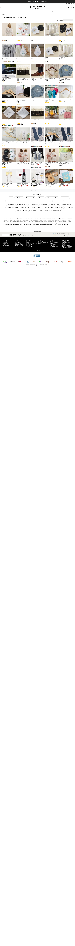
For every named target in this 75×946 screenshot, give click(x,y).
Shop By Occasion (6, 240)
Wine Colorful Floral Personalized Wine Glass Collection (23, 37)
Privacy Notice (31, 235)
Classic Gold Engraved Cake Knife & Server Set (8, 142)
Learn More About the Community (64, 236)
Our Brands (52, 241)
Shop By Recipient (6, 241)
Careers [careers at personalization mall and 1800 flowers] (51, 243)
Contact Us (17, 240)
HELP (40, 265)
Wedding (51, 11)
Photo (1, 11)
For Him (17, 11)
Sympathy (56, 11)
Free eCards (64, 244)
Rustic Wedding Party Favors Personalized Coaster (51, 184)
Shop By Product (6, 242)
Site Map (4, 244)
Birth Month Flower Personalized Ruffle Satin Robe (22, 163)
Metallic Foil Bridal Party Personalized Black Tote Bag (22, 79)
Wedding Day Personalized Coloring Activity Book (64, 184)
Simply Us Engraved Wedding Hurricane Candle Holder (51, 120)
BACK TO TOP (37, 231)
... (13, 61)
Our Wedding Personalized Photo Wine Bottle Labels (22, 184)
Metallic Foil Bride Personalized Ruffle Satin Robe (8, 37)
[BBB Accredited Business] (36, 256)
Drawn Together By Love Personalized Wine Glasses (36, 184)
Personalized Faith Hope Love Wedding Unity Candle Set (22, 142)
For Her (13, 11)
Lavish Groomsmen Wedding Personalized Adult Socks (37, 163)
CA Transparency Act (54, 246)
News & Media (53, 244)
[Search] (13, 8)
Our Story (40, 240)
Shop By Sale (5, 243)
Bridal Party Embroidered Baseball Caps (7, 163)
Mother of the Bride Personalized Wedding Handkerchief (7, 121)
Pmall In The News (41, 243)
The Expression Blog (66, 245)
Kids (24, 11)
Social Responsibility (54, 242)
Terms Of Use (29, 246)
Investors (52, 245)
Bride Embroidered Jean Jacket (37, 99)
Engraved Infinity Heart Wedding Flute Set (7, 184)
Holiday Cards (45, 11)
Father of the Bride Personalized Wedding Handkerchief (23, 120)
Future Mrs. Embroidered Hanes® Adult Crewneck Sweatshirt (64, 121)
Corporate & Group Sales (43, 242)
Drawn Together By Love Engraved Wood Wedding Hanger (50, 142)
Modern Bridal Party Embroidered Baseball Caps (36, 37)
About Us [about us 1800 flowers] (52, 240)
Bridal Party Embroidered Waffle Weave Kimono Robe (51, 100)
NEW (69, 11)
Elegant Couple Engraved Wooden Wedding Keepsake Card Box (65, 163)
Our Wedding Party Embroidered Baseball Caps (22, 100)
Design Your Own (63, 11)
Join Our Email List (18, 241)
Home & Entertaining (36, 11)
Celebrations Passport (19, 244)
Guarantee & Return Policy (31, 243)
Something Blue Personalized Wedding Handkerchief (37, 58)
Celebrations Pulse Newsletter (66, 241)
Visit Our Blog (41, 241)
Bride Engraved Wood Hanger (65, 99)
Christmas (29, 11)
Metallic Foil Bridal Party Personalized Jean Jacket (64, 79)
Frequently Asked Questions (29, 245)
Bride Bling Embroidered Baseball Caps (50, 58)
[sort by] (68, 20)
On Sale (73, 11)
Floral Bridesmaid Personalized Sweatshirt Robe (8, 58)
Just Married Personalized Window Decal (7, 79)
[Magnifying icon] (23, 8)
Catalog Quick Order (19, 245)
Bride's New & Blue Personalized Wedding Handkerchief (23, 58)
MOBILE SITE (36, 265)
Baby (21, 11)
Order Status (17, 242)
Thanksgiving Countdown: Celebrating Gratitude (67, 247)
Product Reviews (6, 245)
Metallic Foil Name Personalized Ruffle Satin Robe (51, 163)
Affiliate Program (18, 243)
